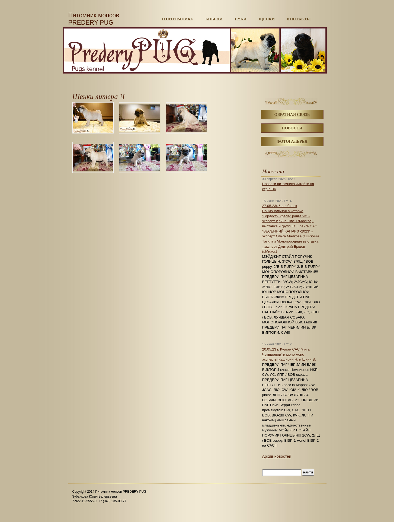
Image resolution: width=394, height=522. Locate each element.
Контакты (299, 19)
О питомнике (177, 19)
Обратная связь (292, 114)
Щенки (267, 19)
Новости (292, 128)
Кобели (213, 19)
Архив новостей (276, 456)
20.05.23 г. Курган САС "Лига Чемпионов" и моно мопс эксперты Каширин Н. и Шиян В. (289, 354)
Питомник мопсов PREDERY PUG (93, 19)
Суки (240, 19)
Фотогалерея (292, 141)
